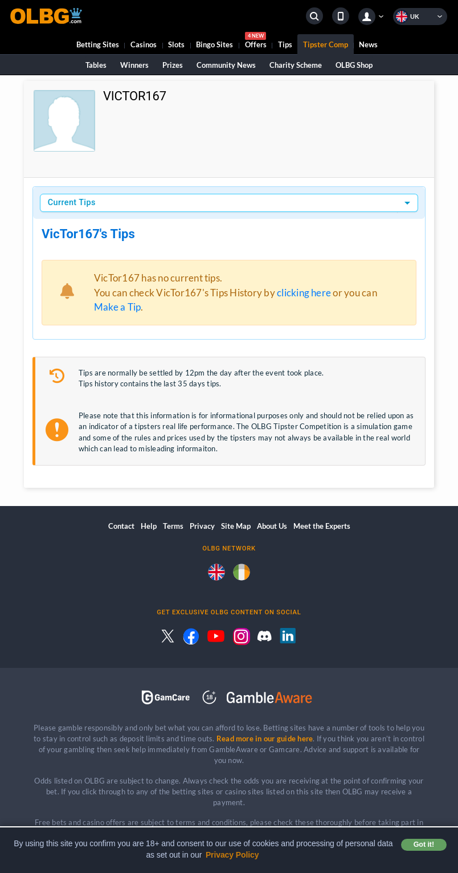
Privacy (202, 526)
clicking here (304, 293)
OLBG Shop (354, 65)
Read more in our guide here (264, 738)
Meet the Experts (321, 526)
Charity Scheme (295, 65)
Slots (176, 44)
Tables (96, 65)
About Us (272, 526)
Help (149, 526)
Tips (285, 44)
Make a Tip (117, 307)
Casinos (143, 44)
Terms (173, 526)
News (368, 44)
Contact (121, 526)
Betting (97, 44)
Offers (256, 42)
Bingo (214, 44)
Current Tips (72, 202)
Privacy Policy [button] (232, 854)
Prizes (172, 65)
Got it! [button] (424, 844)
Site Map (236, 526)
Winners (134, 65)
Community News (226, 65)
